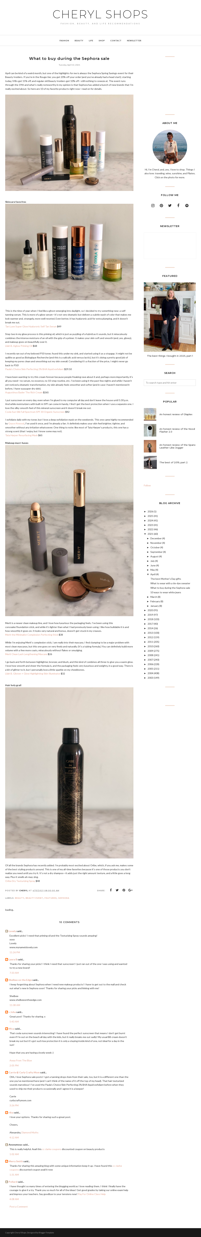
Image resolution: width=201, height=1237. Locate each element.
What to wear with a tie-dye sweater (170, 583)
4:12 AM (14, 1137)
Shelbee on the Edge (20, 979)
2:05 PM (14, 1065)
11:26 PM (15, 952)
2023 (150, 524)
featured (51, 898)
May (152, 569)
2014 (150, 628)
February (155, 601)
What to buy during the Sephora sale (170, 587)
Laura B (13, 959)
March (153, 596)
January (154, 605)
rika (11, 1112)
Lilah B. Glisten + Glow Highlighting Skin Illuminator (32, 673)
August (154, 556)
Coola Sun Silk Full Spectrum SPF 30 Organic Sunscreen (35, 411)
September (156, 551)
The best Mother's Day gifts (165, 578)
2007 (150, 659)
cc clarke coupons (51, 1149)
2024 (150, 520)
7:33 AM (14, 972)
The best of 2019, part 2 (173, 462)
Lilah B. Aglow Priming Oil (18, 345)
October (155, 547)
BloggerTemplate (46, 1232)
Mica (11, 1028)
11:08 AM (15, 1005)
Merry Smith (16, 1161)
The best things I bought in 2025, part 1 (170, 355)
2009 (150, 650)
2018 (150, 619)
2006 (150, 664)
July (152, 560)
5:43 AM (14, 1021)
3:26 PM (14, 1105)
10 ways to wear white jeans (165, 592)
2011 (150, 641)
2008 (150, 655)
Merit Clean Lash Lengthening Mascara (26, 654)
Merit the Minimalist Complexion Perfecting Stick (31, 634)
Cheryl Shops (100, 14)
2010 (150, 646)
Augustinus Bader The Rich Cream (24, 392)
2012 (150, 637)
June (153, 565)
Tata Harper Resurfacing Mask (21, 435)
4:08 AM (14, 1199)
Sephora (63, 898)
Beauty (19, 898)
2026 (150, 511)
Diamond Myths (29, 1132)
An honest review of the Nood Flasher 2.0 (177, 430)
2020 (150, 610)
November (156, 542)
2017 (150, 623)
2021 (150, 533)
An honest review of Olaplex (175, 414)
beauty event (34, 898)
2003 (150, 677)
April (152, 574)
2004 (150, 673)
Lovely (12, 931)
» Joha (12, 1011)
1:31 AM (14, 1174)
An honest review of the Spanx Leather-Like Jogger (177, 446)
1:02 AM (14, 1154)
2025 (150, 515)
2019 (150, 614)
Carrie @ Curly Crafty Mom (24, 1072)
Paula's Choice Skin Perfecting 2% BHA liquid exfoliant (34, 369)
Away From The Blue (21, 1060)
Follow (147, 485)
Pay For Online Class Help (92, 1194)
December (156, 538)
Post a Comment (19, 1206)
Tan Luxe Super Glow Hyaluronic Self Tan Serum (31, 326)
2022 (150, 529)
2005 (150, 668)
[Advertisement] (170, 85)
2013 (150, 632)
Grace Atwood (16, 423)
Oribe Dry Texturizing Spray (20, 880)
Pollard (13, 1181)
